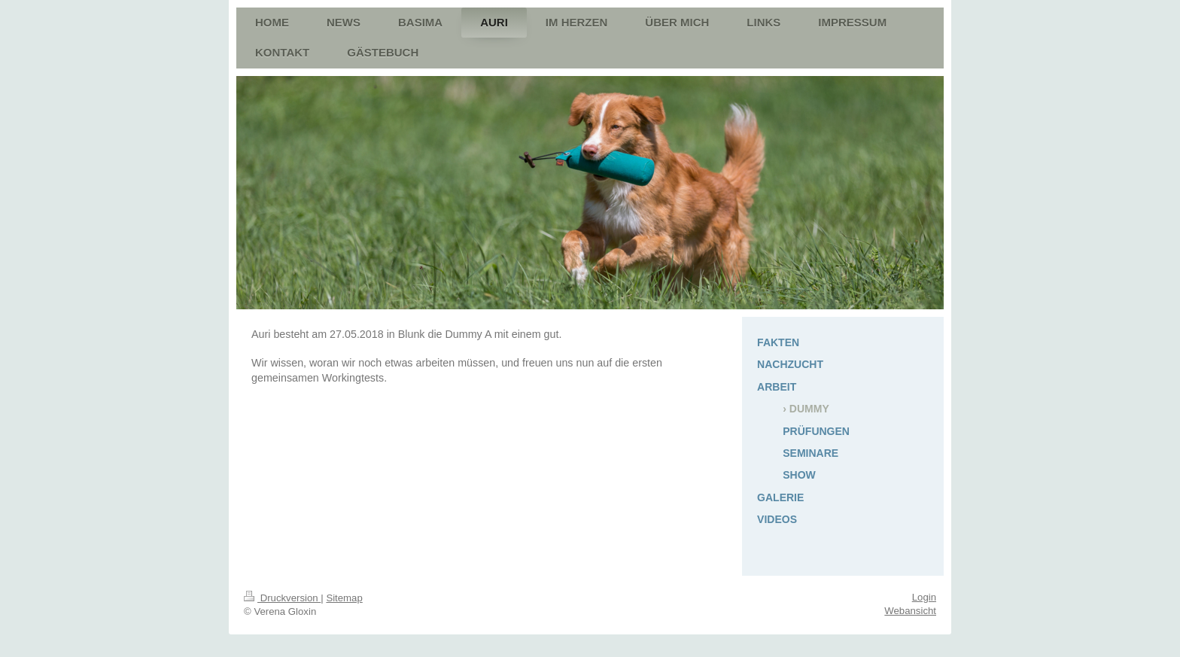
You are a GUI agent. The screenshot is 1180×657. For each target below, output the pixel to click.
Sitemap (344, 598)
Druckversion (282, 598)
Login (924, 597)
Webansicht (910, 610)
